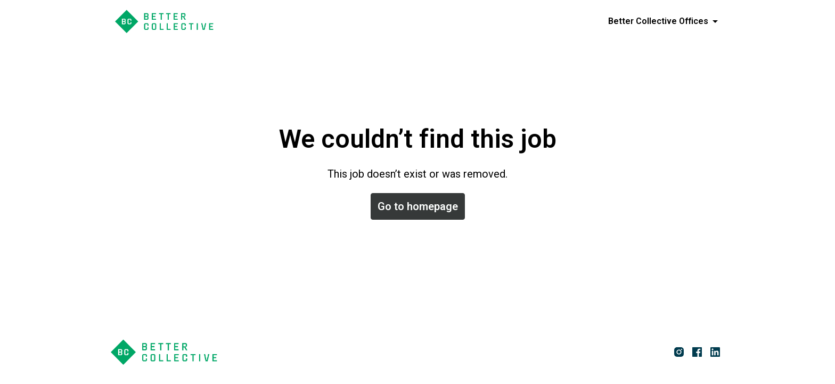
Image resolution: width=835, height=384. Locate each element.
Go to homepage (418, 206)
